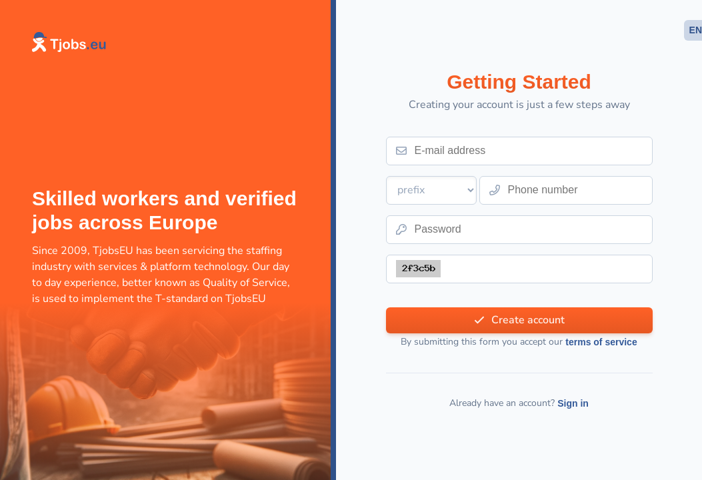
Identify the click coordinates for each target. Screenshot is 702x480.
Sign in (573, 403)
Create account (528, 320)
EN (695, 30)
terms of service (601, 342)
